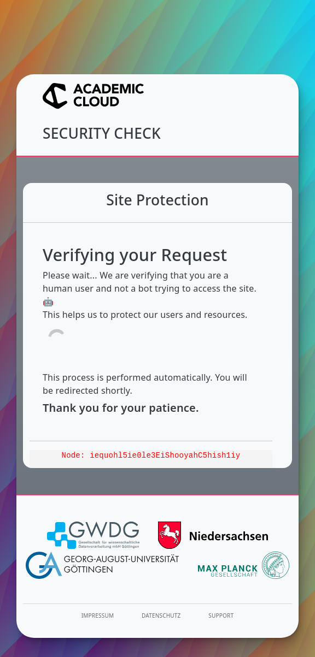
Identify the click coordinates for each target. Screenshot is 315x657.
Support (221, 615)
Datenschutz (161, 615)
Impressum (97, 615)
